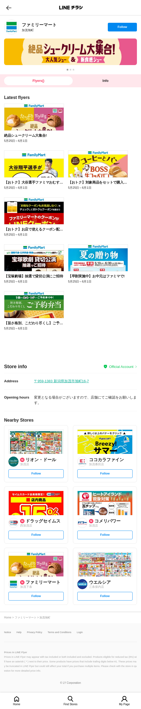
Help (19, 632)
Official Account (121, 367)
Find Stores (70, 704)
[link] (11, 27)
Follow (122, 28)
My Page (124, 704)
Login (80, 632)
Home (16, 704)
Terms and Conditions (59, 632)
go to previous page (9, 7)
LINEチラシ (71, 8)
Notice (7, 632)
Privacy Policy (34, 632)
